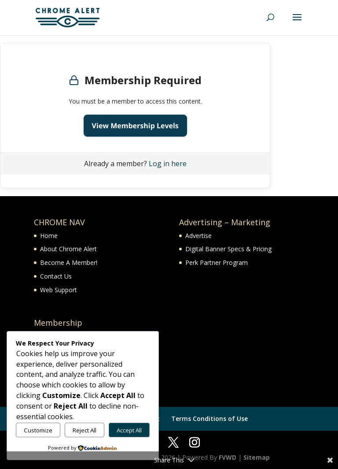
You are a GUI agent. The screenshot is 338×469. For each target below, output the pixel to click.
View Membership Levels (135, 125)
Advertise (198, 235)
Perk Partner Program (216, 262)
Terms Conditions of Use (209, 418)
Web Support (58, 290)
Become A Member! (68, 262)
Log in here (168, 163)
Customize (38, 430)
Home (49, 235)
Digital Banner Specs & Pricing (228, 249)
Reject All (84, 430)
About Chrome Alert (68, 249)
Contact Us (56, 276)
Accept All (129, 430)
